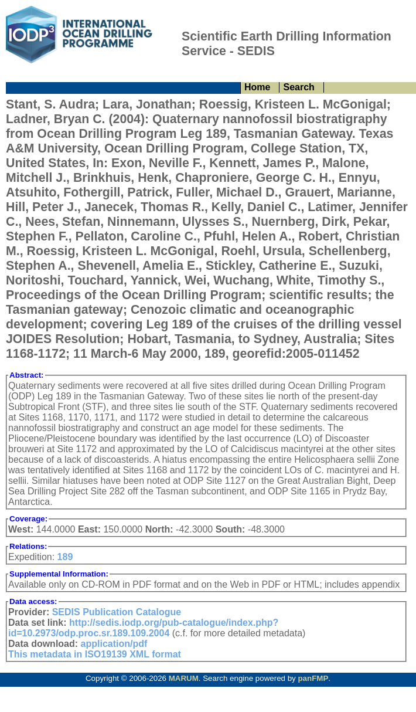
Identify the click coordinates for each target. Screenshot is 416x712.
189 (65, 557)
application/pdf (114, 644)
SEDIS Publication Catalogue (116, 612)
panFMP (313, 678)
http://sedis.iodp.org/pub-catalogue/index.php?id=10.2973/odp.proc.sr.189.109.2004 (143, 628)
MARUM (184, 678)
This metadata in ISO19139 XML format (94, 654)
